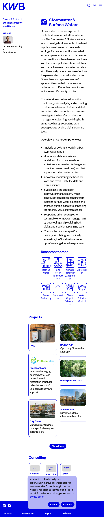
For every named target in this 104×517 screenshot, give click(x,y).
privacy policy (37, 496)
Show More (58, 446)
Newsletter (28, 513)
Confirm (67, 504)
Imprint (48, 513)
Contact (7, 513)
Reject (53, 504)
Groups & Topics (11, 19)
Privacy (67, 513)
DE (94, 5)
